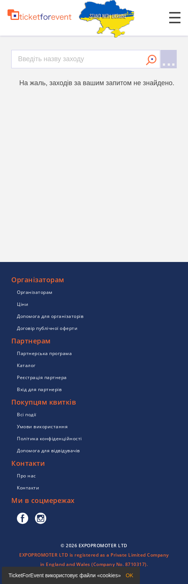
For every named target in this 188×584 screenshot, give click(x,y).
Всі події (26, 414)
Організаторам (35, 292)
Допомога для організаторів (50, 316)
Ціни (22, 304)
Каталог (26, 365)
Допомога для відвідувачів (48, 450)
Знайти (151, 60)
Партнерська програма (44, 353)
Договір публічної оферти (47, 328)
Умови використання (42, 426)
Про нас (26, 476)
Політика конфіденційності (49, 438)
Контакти (28, 488)
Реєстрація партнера (42, 377)
